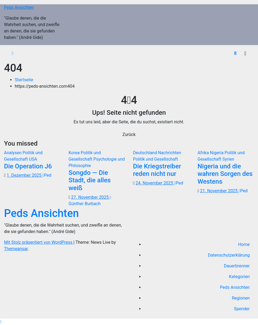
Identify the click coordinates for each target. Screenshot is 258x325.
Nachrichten (169, 152)
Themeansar (16, 248)
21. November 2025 (219, 190)
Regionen (241, 298)
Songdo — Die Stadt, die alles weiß (90, 180)
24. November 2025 (155, 183)
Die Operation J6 (28, 166)
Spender (242, 308)
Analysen (13, 152)
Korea (75, 152)
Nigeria (217, 152)
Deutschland (145, 152)
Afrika (204, 152)
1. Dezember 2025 (24, 175)
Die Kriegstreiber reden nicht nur (157, 170)
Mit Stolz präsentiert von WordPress (38, 242)
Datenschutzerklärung (229, 255)
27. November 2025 (90, 197)
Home (244, 244)
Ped (46, 175)
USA (33, 159)
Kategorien (239, 276)
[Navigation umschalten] (245, 53)
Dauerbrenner (237, 265)
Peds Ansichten (19, 7)
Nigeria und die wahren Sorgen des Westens (225, 174)
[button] (235, 53)
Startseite (24, 79)
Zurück (129, 134)
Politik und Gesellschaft (155, 159)
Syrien (228, 159)
